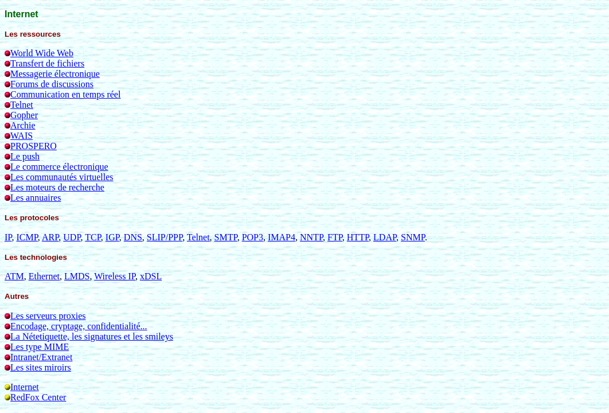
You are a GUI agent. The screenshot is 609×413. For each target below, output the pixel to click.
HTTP (358, 237)
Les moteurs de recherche (57, 187)
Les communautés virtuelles (62, 177)
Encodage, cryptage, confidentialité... (78, 326)
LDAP (384, 237)
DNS (133, 237)
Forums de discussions (51, 84)
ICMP (26, 237)
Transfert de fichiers (47, 63)
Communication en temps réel (65, 94)
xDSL (151, 276)
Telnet (21, 105)
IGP (112, 237)
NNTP (311, 237)
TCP (93, 237)
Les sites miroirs (40, 367)
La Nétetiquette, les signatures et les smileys (91, 336)
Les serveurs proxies (48, 316)
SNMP (413, 237)
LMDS (76, 276)
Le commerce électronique (59, 167)
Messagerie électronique (55, 74)
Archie (23, 125)
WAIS (21, 136)
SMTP (225, 237)
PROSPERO (33, 146)
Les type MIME (39, 347)
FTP (334, 237)
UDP (71, 237)
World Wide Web (41, 53)
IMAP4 (281, 237)
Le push (25, 156)
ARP (50, 237)
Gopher (24, 115)
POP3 (252, 237)
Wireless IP (114, 276)
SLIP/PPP (164, 237)
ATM (14, 276)
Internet (24, 387)
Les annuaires (35, 197)
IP (8, 237)
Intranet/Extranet (41, 357)
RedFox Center (38, 397)
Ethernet (44, 276)
